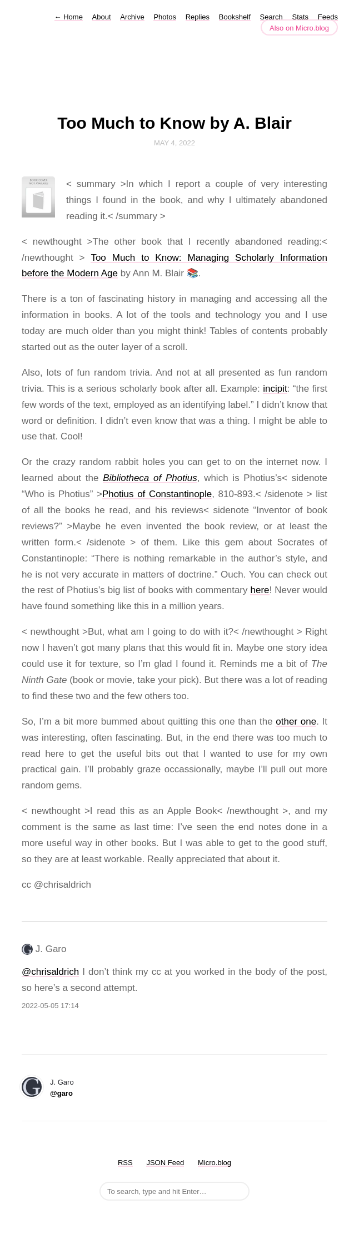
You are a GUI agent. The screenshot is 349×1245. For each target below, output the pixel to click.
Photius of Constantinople (157, 494)
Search (271, 17)
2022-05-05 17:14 (50, 1005)
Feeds (328, 17)
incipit (275, 388)
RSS (125, 1162)
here (259, 590)
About (101, 17)
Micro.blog (214, 1162)
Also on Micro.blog (299, 28)
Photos (164, 17)
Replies (198, 17)
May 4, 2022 (174, 143)
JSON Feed (165, 1162)
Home (68, 17)
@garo (61, 1093)
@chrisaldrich (50, 971)
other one (296, 721)
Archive (132, 17)
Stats (300, 17)
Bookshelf (235, 17)
